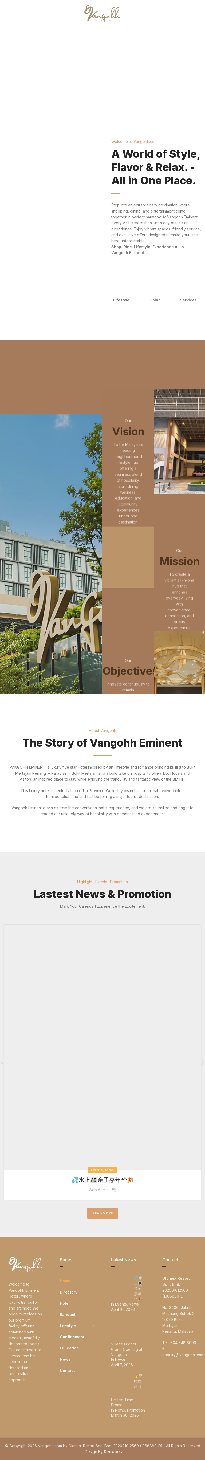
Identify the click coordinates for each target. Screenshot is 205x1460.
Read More (102, 1213)
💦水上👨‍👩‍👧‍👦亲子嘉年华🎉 (102, 1179)
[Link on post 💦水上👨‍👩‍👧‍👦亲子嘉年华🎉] (102, 1048)
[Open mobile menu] (13, 13)
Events (97, 1170)
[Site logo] (102, 13)
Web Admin (99, 1190)
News (109, 1170)
